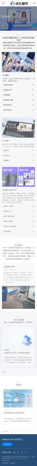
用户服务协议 (5, 463)
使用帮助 (12, 463)
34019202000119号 (10, 458)
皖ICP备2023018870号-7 (23, 456)
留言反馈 (7, 444)
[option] (18, 18)
